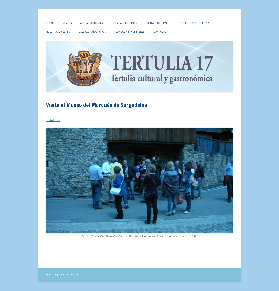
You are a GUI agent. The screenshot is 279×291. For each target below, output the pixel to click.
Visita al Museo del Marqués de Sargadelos (118, 115)
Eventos (66, 23)
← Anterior (53, 120)
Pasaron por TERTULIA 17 (194, 23)
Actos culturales (91, 23)
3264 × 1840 (82, 115)
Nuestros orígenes (58, 31)
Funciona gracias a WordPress (62, 274)
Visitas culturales (158, 23)
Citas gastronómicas (124, 23)
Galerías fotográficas (93, 31)
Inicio (49, 23)
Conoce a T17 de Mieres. (130, 31)
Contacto (160, 31)
